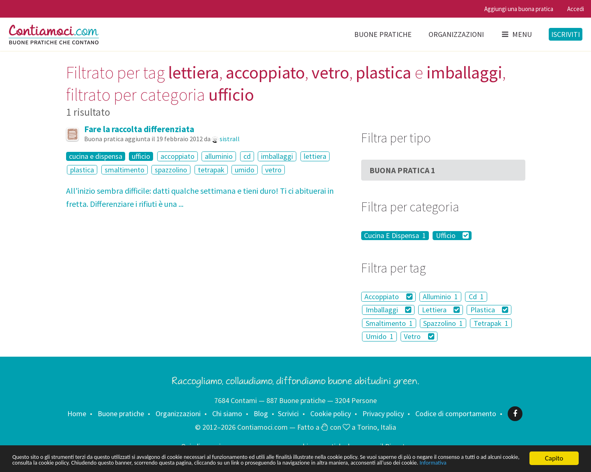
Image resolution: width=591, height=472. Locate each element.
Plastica (489, 309)
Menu (516, 34)
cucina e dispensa (95, 156)
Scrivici (288, 413)
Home (76, 413)
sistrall (230, 139)
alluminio (219, 156)
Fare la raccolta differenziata (139, 129)
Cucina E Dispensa (395, 235)
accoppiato (177, 156)
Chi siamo (227, 413)
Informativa (139, 462)
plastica (82, 169)
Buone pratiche (383, 34)
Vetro (419, 336)
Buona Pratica (402, 170)
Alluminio (440, 296)
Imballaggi (389, 309)
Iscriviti (565, 34)
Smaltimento (389, 323)
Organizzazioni (456, 34)
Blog (261, 413)
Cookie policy (330, 413)
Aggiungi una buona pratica (518, 9)
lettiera (315, 156)
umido (244, 169)
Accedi (575, 9)
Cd (476, 296)
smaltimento (124, 169)
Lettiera (441, 309)
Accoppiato (388, 296)
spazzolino (171, 169)
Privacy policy (383, 413)
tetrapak (211, 169)
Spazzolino (443, 323)
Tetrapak (491, 323)
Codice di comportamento (455, 413)
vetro (273, 169)
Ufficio (452, 235)
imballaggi (277, 156)
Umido (380, 336)
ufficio (141, 156)
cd (247, 156)
